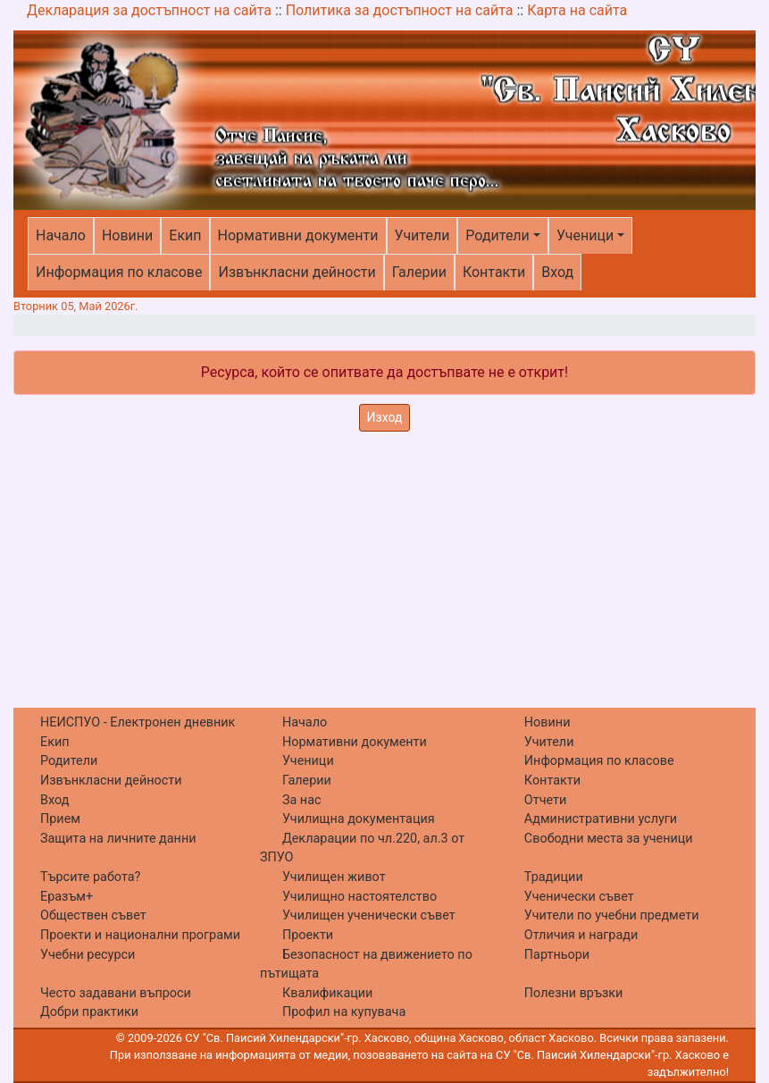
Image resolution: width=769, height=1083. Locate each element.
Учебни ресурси (87, 954)
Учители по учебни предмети (611, 915)
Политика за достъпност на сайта (400, 10)
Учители (422, 235)
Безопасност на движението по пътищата (366, 964)
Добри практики (89, 1012)
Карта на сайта (577, 10)
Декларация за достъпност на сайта (149, 10)
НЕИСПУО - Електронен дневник (137, 722)
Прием (60, 819)
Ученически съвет (579, 896)
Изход (385, 417)
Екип (185, 235)
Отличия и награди (581, 935)
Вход (557, 272)
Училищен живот (334, 877)
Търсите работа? (90, 877)
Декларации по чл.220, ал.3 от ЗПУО (362, 848)
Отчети (545, 800)
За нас (302, 800)
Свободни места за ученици (608, 838)
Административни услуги (600, 819)
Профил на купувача (343, 1012)
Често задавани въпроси (115, 993)
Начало (61, 235)
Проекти (307, 935)
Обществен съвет (93, 915)
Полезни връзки (573, 993)
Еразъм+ (66, 896)
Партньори (556, 954)
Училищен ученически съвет (369, 915)
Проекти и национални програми (140, 935)
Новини (127, 235)
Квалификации (327, 993)
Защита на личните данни (118, 838)
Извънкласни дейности (296, 272)
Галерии (419, 272)
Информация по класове (119, 272)
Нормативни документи (298, 235)
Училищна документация (358, 819)
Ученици (585, 235)
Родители (497, 235)
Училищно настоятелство (359, 896)
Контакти (494, 272)
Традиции (553, 877)
